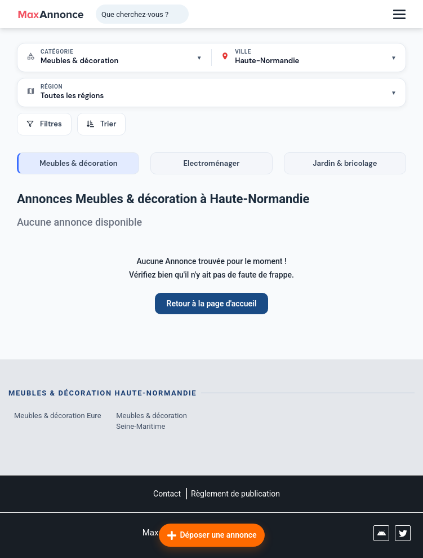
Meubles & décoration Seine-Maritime (151, 421)
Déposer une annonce (211, 535)
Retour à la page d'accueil (212, 303)
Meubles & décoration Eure (57, 415)
